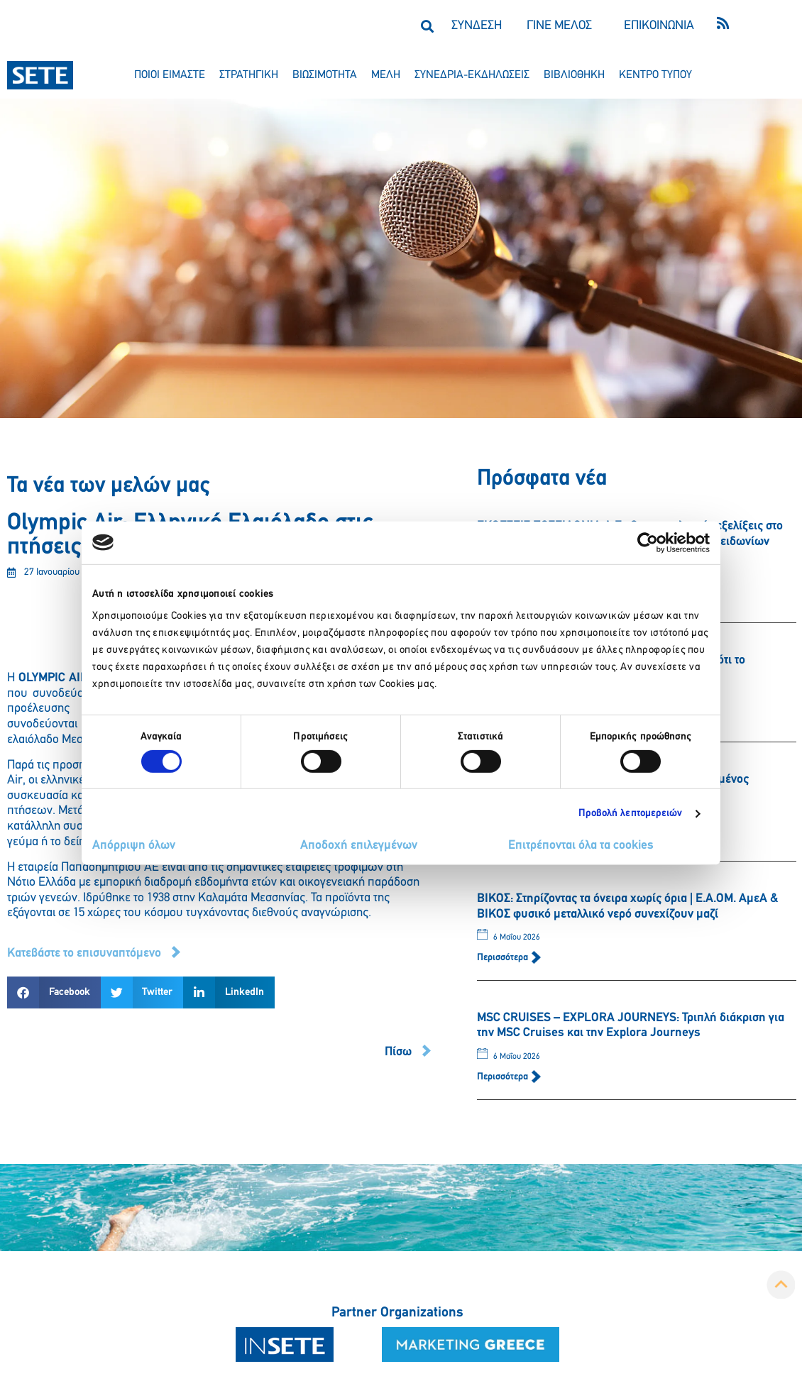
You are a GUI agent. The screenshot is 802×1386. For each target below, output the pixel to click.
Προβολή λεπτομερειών (630, 813)
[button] (427, 26)
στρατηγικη (248, 75)
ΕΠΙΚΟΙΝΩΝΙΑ (659, 26)
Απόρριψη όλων (133, 845)
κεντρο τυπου (655, 75)
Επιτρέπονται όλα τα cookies (581, 845)
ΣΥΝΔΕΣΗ (476, 26)
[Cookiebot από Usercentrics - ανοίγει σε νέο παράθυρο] (648, 542)
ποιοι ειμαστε (169, 75)
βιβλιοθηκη (574, 75)
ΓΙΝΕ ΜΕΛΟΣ (559, 26)
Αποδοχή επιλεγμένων (358, 845)
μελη (385, 75)
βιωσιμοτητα (324, 75)
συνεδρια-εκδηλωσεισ (471, 75)
